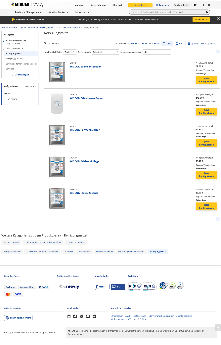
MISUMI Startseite (9, 27)
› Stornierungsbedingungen (161, 316)
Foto (181, 43)
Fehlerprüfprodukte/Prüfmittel (131, 251)
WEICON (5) (12, 99)
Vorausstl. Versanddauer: (130, 52)
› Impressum (117, 316)
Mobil (100, 286)
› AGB (127, 316)
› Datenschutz (139, 316)
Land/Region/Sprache (20, 317)
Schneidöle (10, 68)
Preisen (155, 43)
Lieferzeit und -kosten (139, 43)
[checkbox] (19, 99)
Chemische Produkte (71, 27)
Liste (169, 43)
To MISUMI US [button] (201, 19)
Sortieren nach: (84, 52)
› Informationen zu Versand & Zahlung (129, 319)
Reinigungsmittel (14, 53)
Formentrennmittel (104, 251)
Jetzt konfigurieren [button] (206, 80)
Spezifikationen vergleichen (203, 43)
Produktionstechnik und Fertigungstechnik (39, 27)
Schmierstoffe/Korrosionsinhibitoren (21, 64)
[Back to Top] (218, 327)
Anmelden (162, 5)
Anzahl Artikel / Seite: (53, 52)
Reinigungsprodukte (14, 58)
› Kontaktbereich (184, 316)
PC (116, 286)
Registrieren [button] (140, 5)
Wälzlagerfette (84, 251)
